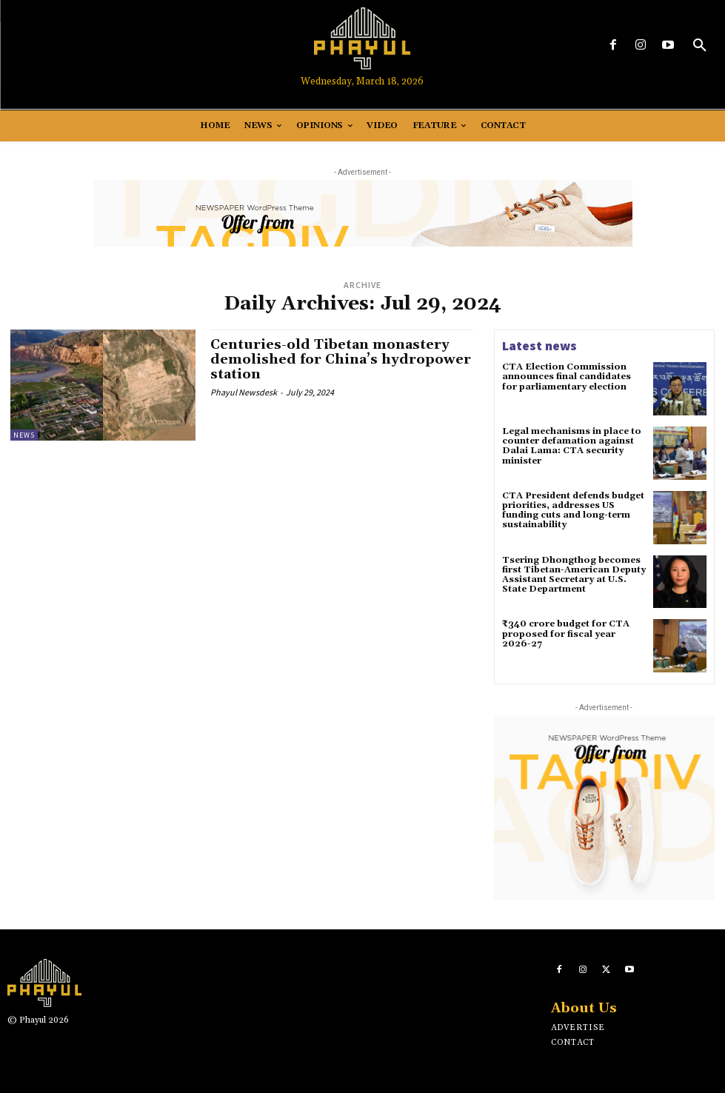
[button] (700, 46)
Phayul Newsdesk (243, 392)
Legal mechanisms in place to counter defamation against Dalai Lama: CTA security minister (571, 446)
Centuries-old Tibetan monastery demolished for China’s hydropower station (340, 359)
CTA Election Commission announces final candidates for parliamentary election (566, 376)
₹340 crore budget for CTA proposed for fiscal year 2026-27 (565, 633)
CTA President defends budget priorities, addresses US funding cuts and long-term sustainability (573, 510)
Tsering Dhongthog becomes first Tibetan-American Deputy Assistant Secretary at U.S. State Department (574, 575)
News (24, 435)
